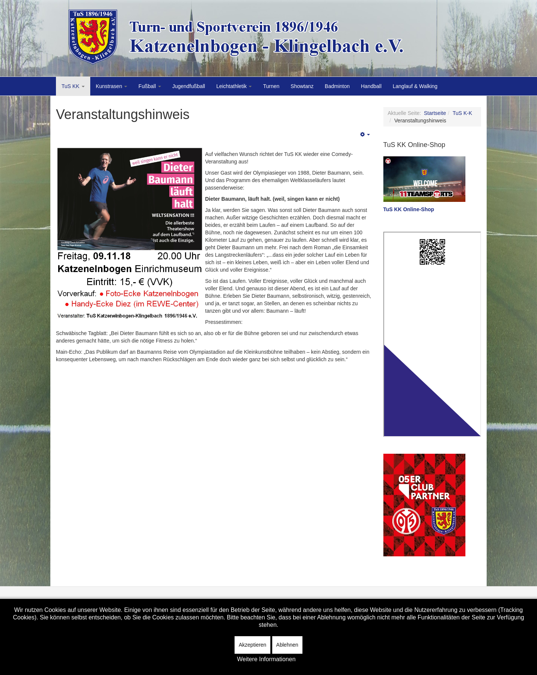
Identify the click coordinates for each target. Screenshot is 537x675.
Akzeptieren (252, 645)
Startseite (435, 113)
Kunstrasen (112, 86)
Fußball (149, 86)
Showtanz (302, 86)
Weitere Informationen (266, 659)
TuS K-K (462, 113)
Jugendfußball (188, 86)
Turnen (271, 86)
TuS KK (73, 86)
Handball (371, 86)
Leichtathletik (234, 86)
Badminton (337, 86)
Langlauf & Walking (415, 86)
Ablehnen (287, 645)
